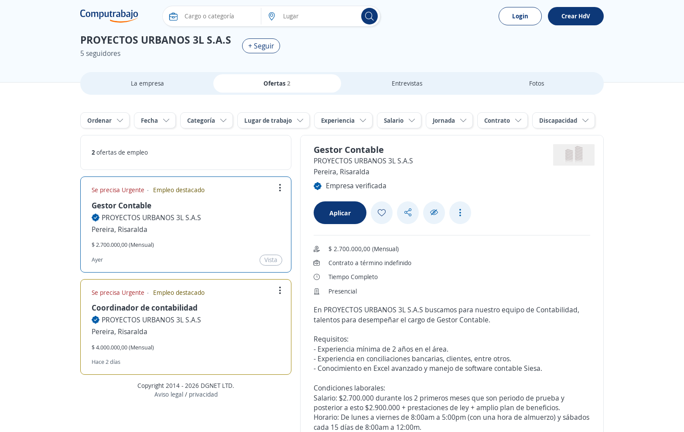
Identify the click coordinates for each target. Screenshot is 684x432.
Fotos (536, 83)
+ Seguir (261, 46)
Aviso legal (168, 394)
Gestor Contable (121, 205)
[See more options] (460, 212)
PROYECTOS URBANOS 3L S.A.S (151, 217)
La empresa (147, 83)
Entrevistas (407, 83)
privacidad (203, 394)
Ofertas (277, 83)
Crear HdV (575, 16)
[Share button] (408, 212)
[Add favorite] (382, 212)
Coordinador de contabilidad (145, 307)
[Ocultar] (434, 212)
